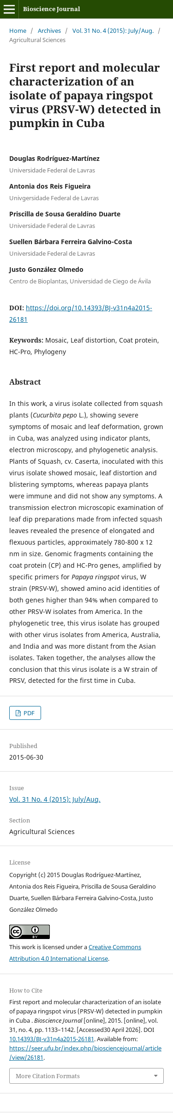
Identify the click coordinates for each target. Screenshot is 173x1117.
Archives (49, 30)
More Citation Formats (48, 1076)
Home (17, 30)
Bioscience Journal (51, 9)
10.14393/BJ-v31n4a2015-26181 (51, 1039)
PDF (28, 713)
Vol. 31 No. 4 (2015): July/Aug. (113, 30)
